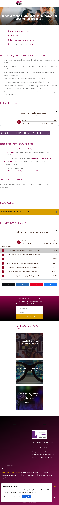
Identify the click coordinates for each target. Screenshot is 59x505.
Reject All (17, 497)
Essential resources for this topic (22, 40)
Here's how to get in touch (11, 472)
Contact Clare (9, 152)
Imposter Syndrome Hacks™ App (21, 149)
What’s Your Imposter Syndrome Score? (29, 369)
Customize (7, 497)
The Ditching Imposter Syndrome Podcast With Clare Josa (29, 395)
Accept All (26, 497)
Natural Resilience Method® (41, 158)
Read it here (30, 44)
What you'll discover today (19, 31)
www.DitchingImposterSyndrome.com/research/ (21, 171)
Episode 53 (8, 162)
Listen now (14, 35)
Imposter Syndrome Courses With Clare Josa (29, 343)
